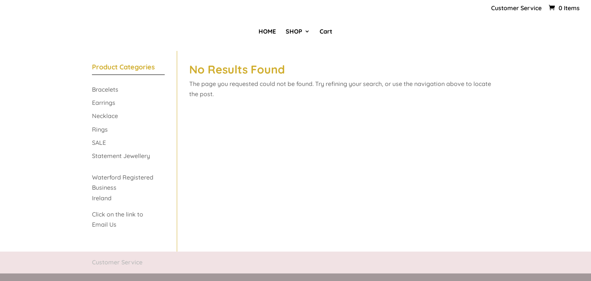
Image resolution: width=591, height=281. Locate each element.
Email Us (105, 224)
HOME (267, 32)
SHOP (294, 32)
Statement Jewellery (121, 156)
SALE (99, 142)
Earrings (103, 102)
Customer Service (516, 8)
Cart (326, 32)
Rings (100, 129)
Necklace (105, 116)
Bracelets (105, 89)
